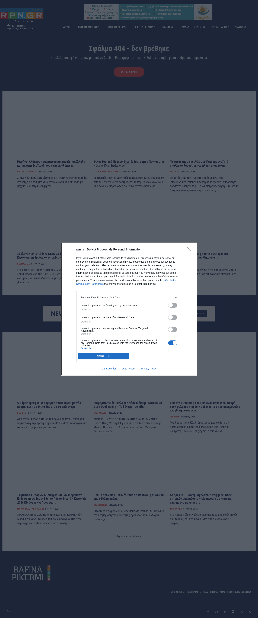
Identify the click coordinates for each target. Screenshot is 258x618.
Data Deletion (109, 368)
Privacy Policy (148, 368)
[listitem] (129, 297)
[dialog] (129, 309)
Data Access (129, 368)
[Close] (190, 249)
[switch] (172, 305)
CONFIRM (103, 356)
